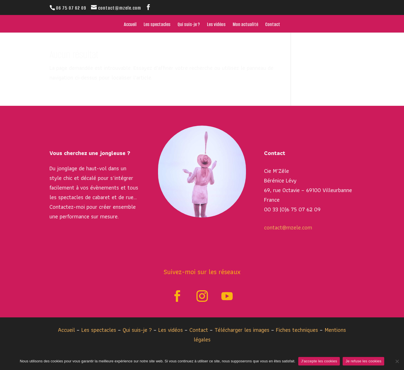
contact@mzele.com (288, 227)
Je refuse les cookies (363, 361)
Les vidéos (216, 25)
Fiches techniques (298, 329)
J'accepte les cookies (319, 361)
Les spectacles (157, 25)
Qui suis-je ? (189, 25)
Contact (272, 25)
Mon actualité (245, 25)
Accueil (130, 25)
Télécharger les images (243, 329)
